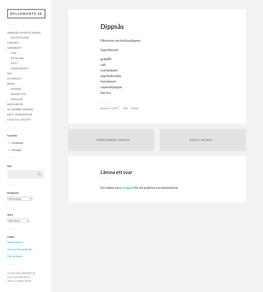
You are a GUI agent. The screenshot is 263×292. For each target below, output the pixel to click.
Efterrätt (14, 78)
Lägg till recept (19, 119)
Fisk (14, 53)
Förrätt (13, 42)
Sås (9, 73)
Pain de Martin (15, 256)
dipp (135, 108)
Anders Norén (24, 280)
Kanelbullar (18, 142)
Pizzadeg (16, 150)
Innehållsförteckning (24, 32)
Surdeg (16, 88)
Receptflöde (20, 37)
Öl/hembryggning (20, 109)
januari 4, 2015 (109, 108)
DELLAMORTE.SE (26, 14)
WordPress (24, 277)
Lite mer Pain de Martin (19, 249)
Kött (14, 63)
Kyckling (17, 58)
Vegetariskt (19, 68)
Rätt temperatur (19, 114)
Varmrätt (14, 47)
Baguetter (18, 94)
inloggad (127, 188)
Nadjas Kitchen (15, 242)
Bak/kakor (15, 104)
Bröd (11, 83)
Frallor (17, 99)
